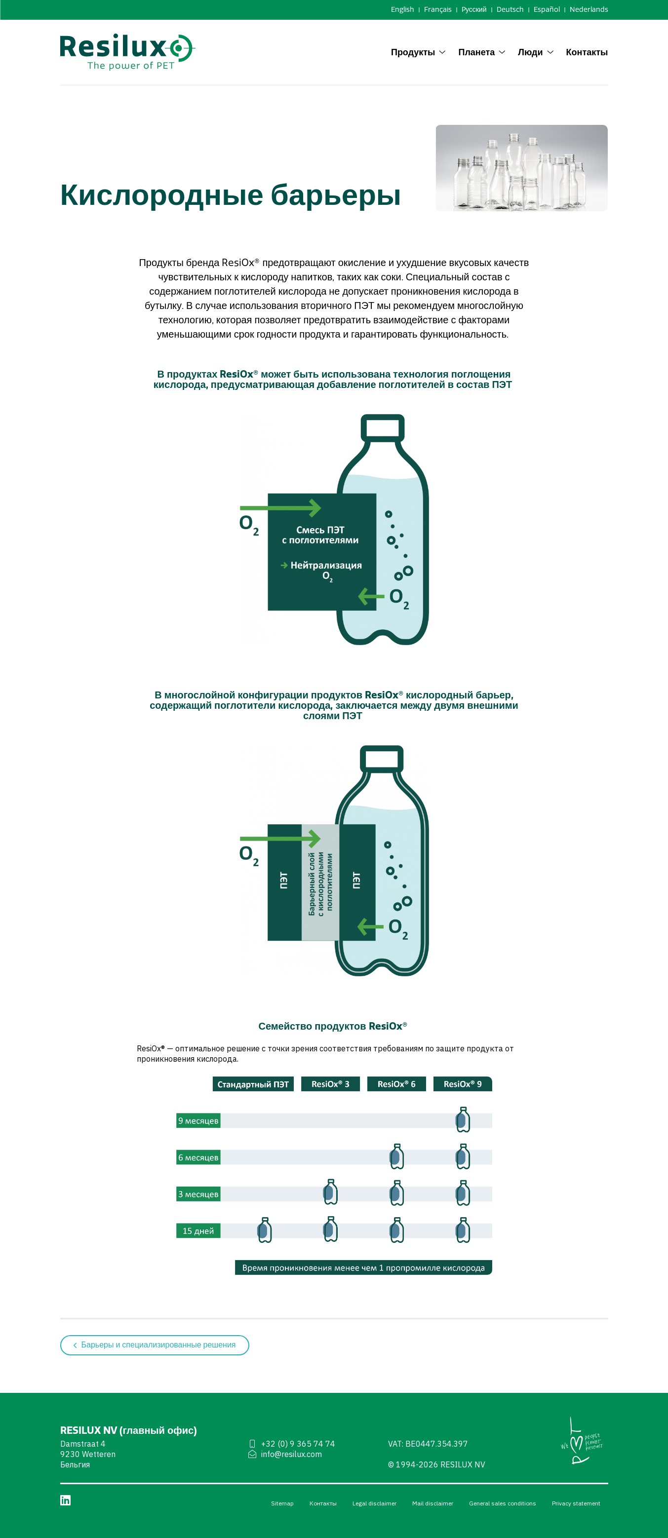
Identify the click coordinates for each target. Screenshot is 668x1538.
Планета (482, 52)
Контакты (587, 52)
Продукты (418, 52)
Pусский (474, 9)
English (402, 9)
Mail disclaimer (432, 1503)
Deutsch (510, 9)
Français (438, 9)
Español (547, 9)
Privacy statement (576, 1503)
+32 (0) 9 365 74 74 (291, 1444)
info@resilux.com (284, 1454)
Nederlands (589, 9)
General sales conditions (502, 1503)
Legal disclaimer (374, 1503)
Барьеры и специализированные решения (155, 1345)
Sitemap (282, 1503)
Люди (535, 52)
